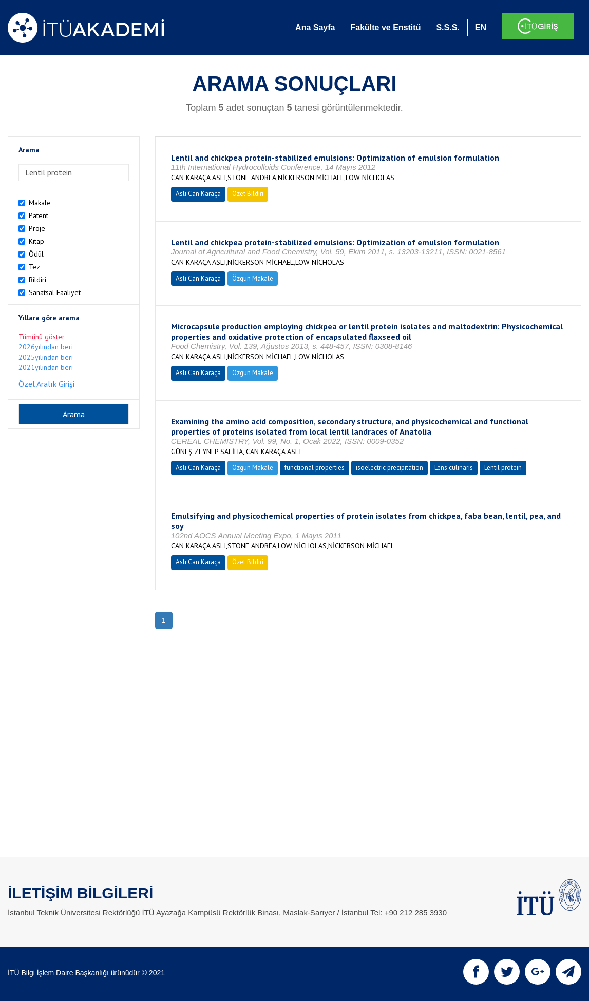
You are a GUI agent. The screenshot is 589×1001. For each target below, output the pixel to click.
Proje (37, 228)
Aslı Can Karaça (198, 193)
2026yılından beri (45, 346)
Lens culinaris (453, 467)
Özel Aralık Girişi (46, 384)
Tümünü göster (41, 336)
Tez (34, 266)
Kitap (36, 241)
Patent (38, 215)
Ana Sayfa (315, 27)
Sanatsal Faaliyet (55, 292)
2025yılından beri (45, 357)
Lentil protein (503, 467)
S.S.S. (447, 27)
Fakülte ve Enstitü (385, 27)
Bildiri (37, 279)
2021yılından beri (45, 367)
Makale (40, 202)
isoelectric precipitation (389, 467)
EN (480, 27)
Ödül (36, 254)
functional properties (314, 467)
